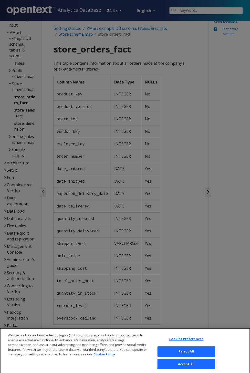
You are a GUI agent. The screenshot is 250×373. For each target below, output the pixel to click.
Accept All (186, 367)
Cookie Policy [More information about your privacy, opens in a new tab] (104, 358)
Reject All (186, 355)
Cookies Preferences (186, 343)
